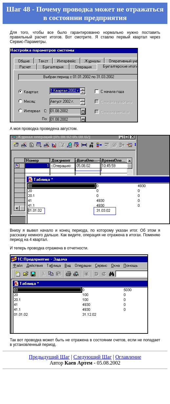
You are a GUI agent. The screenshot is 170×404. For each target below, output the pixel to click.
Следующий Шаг (92, 357)
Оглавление (128, 357)
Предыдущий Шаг (49, 357)
